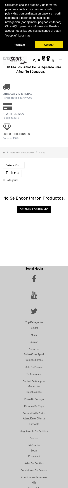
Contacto (34, 422)
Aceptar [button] (49, 44)
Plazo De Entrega (34, 397)
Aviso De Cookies (34, 461)
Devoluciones (34, 390)
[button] (14, 164)
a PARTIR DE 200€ (13, 112)
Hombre (34, 326)
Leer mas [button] (24, 35)
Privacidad (34, 454)
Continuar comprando (34, 208)
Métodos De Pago (34, 404)
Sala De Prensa (34, 365)
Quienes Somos (34, 358)
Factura (34, 436)
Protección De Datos (34, 411)
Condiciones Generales (34, 476)
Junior (34, 340)
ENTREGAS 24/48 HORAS (17, 92)
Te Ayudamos (34, 372)
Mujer (34, 333)
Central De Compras (34, 379)
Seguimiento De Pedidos (34, 429)
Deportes (34, 347)
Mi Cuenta (34, 444)
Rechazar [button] (19, 44)
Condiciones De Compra (34, 468)
